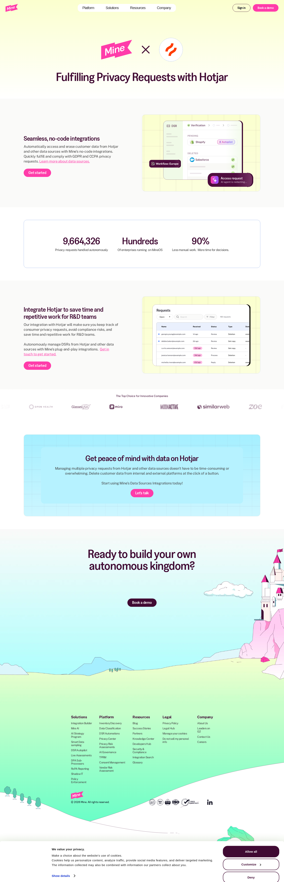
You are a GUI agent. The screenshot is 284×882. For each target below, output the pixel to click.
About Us (202, 723)
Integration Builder (81, 723)
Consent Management (112, 762)
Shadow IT (77, 773)
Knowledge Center (143, 738)
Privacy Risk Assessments (107, 745)
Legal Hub (169, 728)
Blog (135, 723)
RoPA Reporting (80, 768)
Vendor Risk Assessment (106, 769)
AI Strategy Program (77, 735)
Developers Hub (142, 743)
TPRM (102, 757)
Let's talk (142, 493)
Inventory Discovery (110, 723)
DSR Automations (109, 733)
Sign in (241, 7)
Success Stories (142, 728)
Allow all (251, 845)
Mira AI (75, 728)
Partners (137, 733)
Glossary (137, 762)
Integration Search (143, 757)
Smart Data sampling (77, 743)
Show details (61, 870)
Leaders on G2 (203, 730)
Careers (201, 742)
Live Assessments (81, 755)
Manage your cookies (175, 733)
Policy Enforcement (78, 780)
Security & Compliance (139, 750)
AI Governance (107, 752)
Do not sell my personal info (176, 740)
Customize (251, 858)
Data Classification (110, 728)
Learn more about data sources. (64, 161)
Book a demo (266, 7)
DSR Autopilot (79, 750)
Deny (251, 871)
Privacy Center (107, 738)
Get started (37, 172)
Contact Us (203, 736)
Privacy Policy (170, 723)
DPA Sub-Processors (77, 762)
